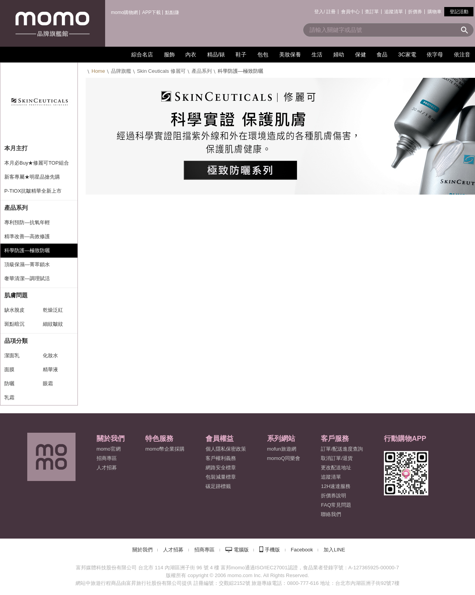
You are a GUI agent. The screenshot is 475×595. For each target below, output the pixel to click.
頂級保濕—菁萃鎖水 (27, 264)
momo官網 (109, 449)
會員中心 (350, 11)
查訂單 (372, 11)
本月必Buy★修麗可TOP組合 (36, 163)
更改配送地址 (336, 467)
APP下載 (151, 12)
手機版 (272, 550)
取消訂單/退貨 (337, 458)
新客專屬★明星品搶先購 (32, 177)
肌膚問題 (16, 295)
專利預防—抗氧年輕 (27, 222)
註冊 (331, 11)
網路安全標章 (221, 467)
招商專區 (107, 458)
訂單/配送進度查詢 (342, 449)
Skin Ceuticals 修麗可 (161, 71)
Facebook (302, 550)
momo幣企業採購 (165, 449)
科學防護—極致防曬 (27, 250)
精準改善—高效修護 (27, 236)
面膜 (9, 369)
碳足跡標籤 (218, 486)
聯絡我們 (331, 514)
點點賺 (172, 12)
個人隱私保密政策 (226, 449)
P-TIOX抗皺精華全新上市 (33, 191)
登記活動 (459, 11)
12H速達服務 (335, 486)
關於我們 (142, 550)
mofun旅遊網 (281, 449)
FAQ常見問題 (336, 505)
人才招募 (173, 550)
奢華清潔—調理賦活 (27, 278)
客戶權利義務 (221, 458)
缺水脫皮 (14, 310)
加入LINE (334, 550)
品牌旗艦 (121, 71)
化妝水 (50, 355)
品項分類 (16, 340)
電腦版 (241, 550)
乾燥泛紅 (53, 310)
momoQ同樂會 (283, 458)
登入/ (319, 11)
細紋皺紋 (53, 324)
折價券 (415, 11)
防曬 (9, 383)
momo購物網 (124, 12)
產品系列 (202, 71)
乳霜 (9, 397)
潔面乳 (11, 355)
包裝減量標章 (221, 477)
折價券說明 (333, 495)
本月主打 (16, 148)
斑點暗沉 (14, 324)
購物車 (435, 11)
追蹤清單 (393, 11)
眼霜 (48, 383)
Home (98, 71)
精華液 (50, 369)
